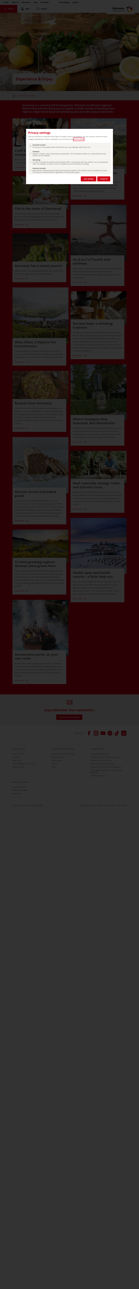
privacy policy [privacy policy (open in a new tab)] (79, 139)
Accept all (103, 179)
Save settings (88, 179)
